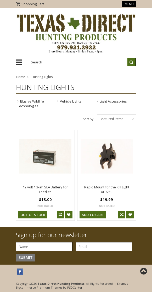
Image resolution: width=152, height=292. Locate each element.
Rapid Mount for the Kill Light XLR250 (106, 189)
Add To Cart (93, 214)
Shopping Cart (32, 4)
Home (20, 77)
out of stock (32, 214)
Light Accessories (113, 101)
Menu (129, 4)
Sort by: (88, 119)
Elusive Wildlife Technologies (30, 103)
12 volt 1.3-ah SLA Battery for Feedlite (45, 189)
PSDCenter (74, 287)
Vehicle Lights (70, 101)
